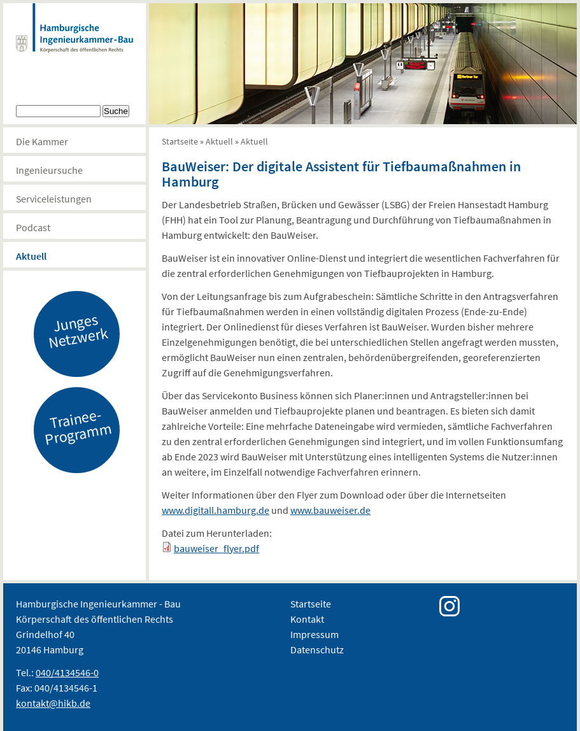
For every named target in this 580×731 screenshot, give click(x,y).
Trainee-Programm (78, 426)
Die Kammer (42, 141)
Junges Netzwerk (78, 330)
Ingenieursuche (49, 170)
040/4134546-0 (67, 672)
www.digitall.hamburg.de (215, 510)
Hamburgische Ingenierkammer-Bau (74, 41)
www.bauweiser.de (330, 510)
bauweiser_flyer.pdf (216, 548)
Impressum (314, 634)
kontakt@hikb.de (53, 703)
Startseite (180, 141)
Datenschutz (317, 649)
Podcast (33, 227)
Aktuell (31, 256)
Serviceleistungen (54, 198)
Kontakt (307, 619)
